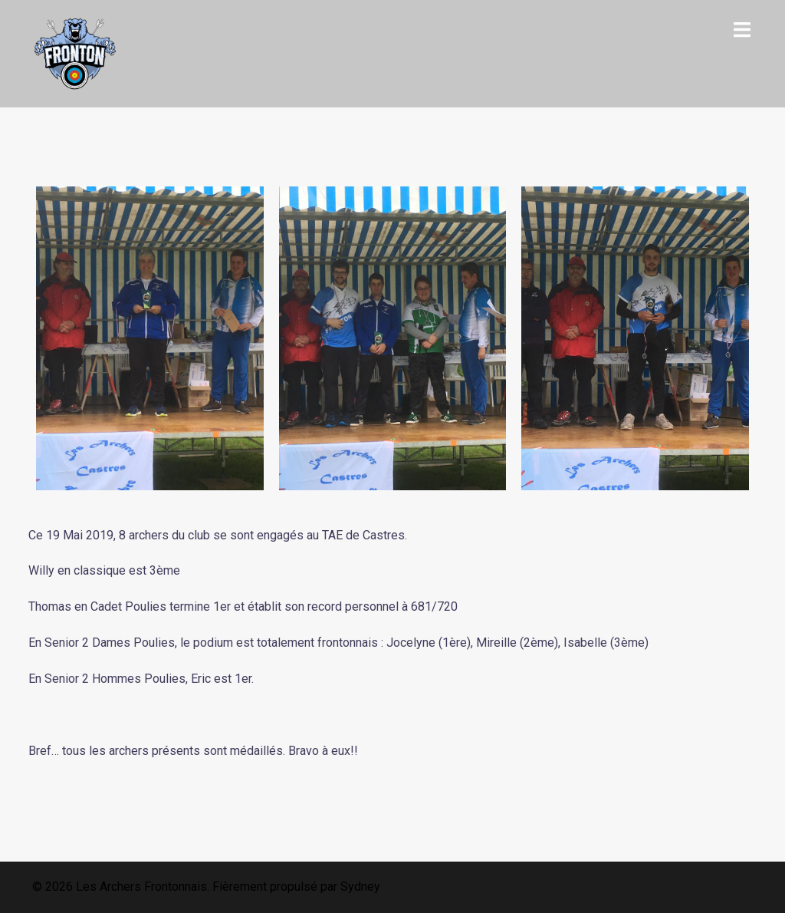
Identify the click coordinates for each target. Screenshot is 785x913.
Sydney (360, 886)
